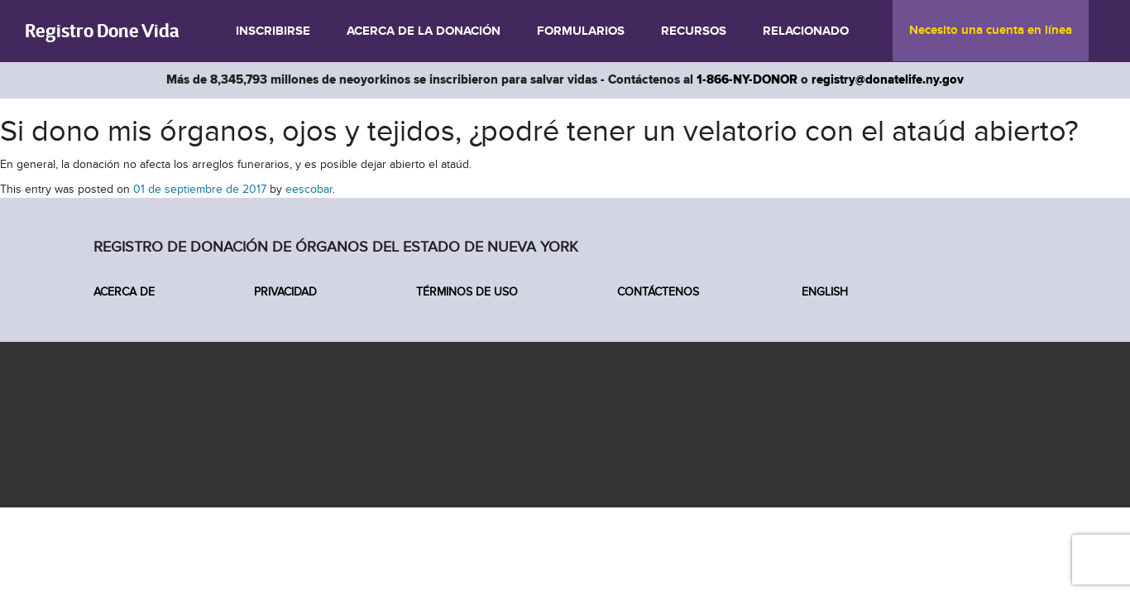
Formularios (581, 31)
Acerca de (124, 292)
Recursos (693, 31)
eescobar (309, 189)
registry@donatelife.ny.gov (888, 80)
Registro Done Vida (102, 30)
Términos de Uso (467, 292)
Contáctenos (658, 292)
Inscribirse (273, 31)
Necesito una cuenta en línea (990, 30)
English (823, 292)
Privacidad (285, 292)
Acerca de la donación (423, 31)
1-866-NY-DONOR (747, 80)
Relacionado (806, 31)
